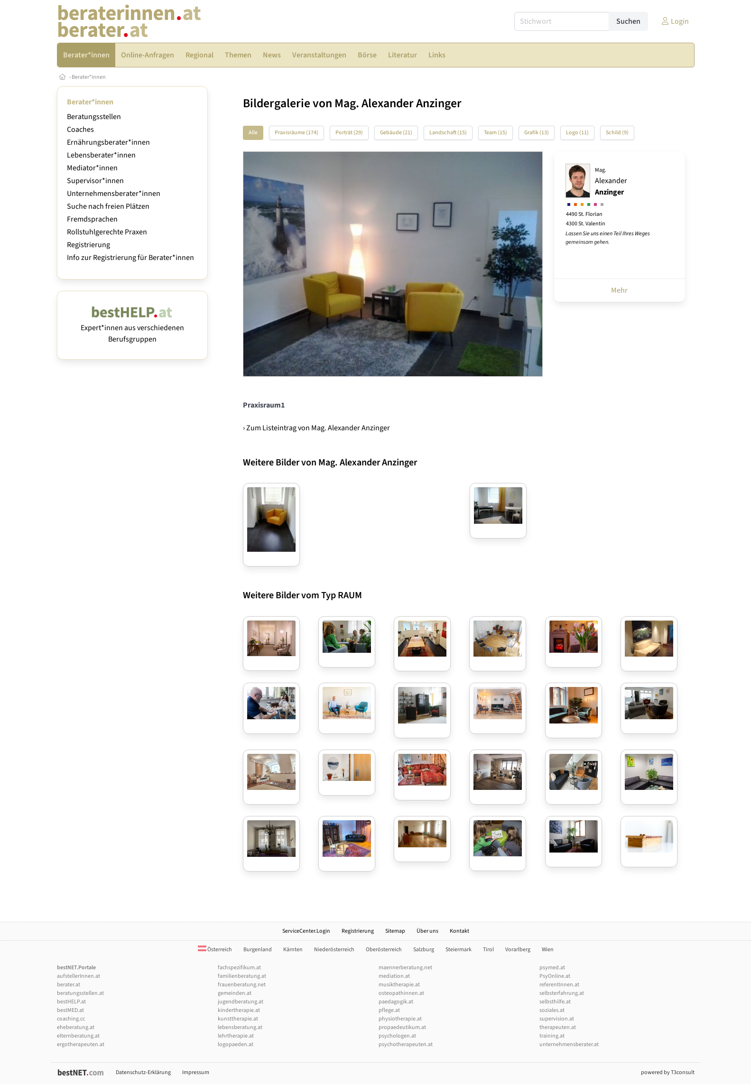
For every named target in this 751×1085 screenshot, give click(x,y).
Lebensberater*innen (101, 155)
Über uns (427, 931)
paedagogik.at (396, 1002)
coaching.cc (71, 1019)
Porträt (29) (349, 133)
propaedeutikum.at (402, 1027)
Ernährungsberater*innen (108, 142)
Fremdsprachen (92, 219)
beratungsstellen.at (80, 993)
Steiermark (458, 950)
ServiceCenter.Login (306, 931)
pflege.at (389, 1010)
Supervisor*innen (95, 181)
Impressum (195, 1072)
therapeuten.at (557, 1027)
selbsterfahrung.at (561, 993)
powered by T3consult (668, 1072)
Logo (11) (577, 133)
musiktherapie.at (399, 985)
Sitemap (395, 931)
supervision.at (556, 1019)
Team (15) (495, 133)
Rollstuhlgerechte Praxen (107, 232)
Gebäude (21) (396, 133)
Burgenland (257, 950)
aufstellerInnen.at (78, 976)
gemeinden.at (234, 993)
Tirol (488, 950)
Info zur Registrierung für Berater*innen (130, 257)
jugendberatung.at (240, 1002)
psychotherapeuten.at (406, 1044)
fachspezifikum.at (239, 968)
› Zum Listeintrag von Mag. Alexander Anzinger (316, 428)
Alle (253, 133)
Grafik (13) (536, 133)
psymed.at (552, 968)
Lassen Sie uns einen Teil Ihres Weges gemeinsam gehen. (608, 238)
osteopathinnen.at (401, 993)
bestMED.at (70, 1010)
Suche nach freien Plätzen (108, 206)
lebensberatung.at (240, 1027)
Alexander (611, 181)
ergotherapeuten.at (80, 1044)
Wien (548, 950)
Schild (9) (617, 133)
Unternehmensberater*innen (113, 193)
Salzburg (423, 950)
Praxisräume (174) (296, 133)
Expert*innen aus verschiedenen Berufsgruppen (132, 327)
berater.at (68, 985)
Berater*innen (89, 77)
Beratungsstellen (94, 116)
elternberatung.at (78, 1036)
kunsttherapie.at (238, 1019)
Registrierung (88, 245)
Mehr (619, 290)
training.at (552, 1036)
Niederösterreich (334, 950)
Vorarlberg (517, 950)
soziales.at (552, 1010)
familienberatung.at (242, 976)
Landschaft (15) (448, 133)
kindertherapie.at (239, 1010)
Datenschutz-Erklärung (143, 1072)
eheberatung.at (75, 1027)
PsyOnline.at (554, 976)
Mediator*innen (92, 168)
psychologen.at (397, 1036)
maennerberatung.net (405, 968)
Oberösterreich (384, 950)
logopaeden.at (235, 1044)
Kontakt (459, 931)
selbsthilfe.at (555, 1002)
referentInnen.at (559, 985)
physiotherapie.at (400, 1019)
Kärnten (293, 950)
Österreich (215, 950)
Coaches (80, 129)
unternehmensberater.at (569, 1044)
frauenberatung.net (242, 985)
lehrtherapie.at (236, 1036)
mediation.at (394, 976)
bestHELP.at (71, 1002)
